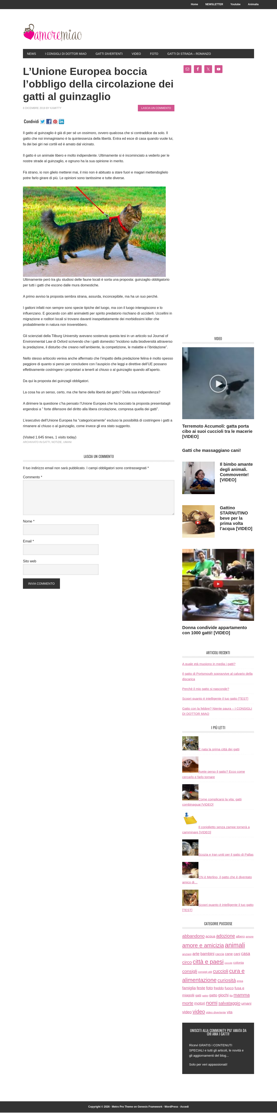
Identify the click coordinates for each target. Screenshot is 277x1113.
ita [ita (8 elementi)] (231, 996)
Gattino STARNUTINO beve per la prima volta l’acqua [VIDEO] (236, 519)
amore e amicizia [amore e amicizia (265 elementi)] (203, 946)
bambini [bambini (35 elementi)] (207, 954)
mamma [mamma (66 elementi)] (242, 995)
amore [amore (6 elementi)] (249, 937)
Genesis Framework (150, 1107)
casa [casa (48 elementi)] (245, 954)
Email (28, 542)
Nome (28, 522)
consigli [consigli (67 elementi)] (189, 971)
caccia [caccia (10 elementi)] (219, 954)
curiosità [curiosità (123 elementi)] (226, 981)
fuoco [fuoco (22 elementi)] (229, 988)
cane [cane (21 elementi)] (229, 954)
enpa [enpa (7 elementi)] (240, 981)
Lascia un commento (156, 108)
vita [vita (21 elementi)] (229, 1013)
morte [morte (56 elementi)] (187, 1003)
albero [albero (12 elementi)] (240, 937)
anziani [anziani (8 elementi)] (187, 954)
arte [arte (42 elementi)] (196, 954)
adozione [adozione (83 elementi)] (225, 936)
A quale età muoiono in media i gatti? (208, 664)
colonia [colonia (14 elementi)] (238, 963)
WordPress (171, 1107)
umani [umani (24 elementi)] (246, 1004)
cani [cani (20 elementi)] (237, 954)
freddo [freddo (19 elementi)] (219, 988)
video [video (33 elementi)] (187, 1012)
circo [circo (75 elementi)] (187, 962)
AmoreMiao (52, 33)
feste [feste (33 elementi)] (201, 988)
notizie (57, 442)
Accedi (184, 1107)
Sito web (29, 562)
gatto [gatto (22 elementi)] (213, 996)
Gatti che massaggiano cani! (211, 450)
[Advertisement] (218, 207)
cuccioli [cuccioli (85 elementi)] (220, 972)
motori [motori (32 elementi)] (199, 1004)
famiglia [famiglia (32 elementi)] (189, 988)
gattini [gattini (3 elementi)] (205, 996)
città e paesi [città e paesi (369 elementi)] (208, 962)
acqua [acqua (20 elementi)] (210, 937)
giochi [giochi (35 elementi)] (223, 995)
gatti (46, 442)
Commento (32, 478)
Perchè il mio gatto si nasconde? (205, 689)
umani (67, 442)
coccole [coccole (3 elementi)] (228, 963)
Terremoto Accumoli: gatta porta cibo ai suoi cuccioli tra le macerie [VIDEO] (217, 431)
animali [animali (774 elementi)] (235, 945)
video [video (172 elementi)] (199, 1012)
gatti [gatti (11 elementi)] (198, 996)
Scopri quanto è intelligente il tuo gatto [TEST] (215, 699)
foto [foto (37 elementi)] (209, 988)
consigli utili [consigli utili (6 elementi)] (205, 972)
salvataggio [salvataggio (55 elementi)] (229, 1003)
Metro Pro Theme (122, 1107)
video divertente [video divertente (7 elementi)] (216, 1012)
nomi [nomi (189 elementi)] (211, 1003)
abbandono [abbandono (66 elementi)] (193, 936)
